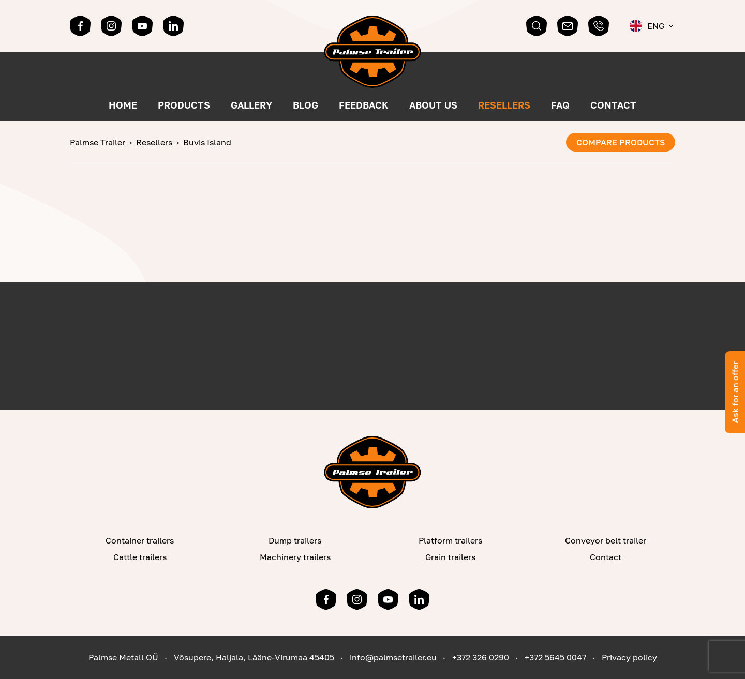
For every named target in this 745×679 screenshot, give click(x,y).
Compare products (620, 142)
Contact (613, 105)
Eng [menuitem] (655, 26)
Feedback (364, 105)
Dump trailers (295, 540)
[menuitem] (652, 26)
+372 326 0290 (480, 657)
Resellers (504, 105)
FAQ (560, 105)
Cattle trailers (140, 557)
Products (184, 105)
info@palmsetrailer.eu (393, 657)
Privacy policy (629, 657)
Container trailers (140, 540)
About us (433, 105)
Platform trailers (450, 540)
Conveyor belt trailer (605, 540)
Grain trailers (450, 557)
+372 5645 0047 (555, 657)
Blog (305, 105)
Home (123, 105)
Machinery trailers (295, 557)
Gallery (251, 105)
